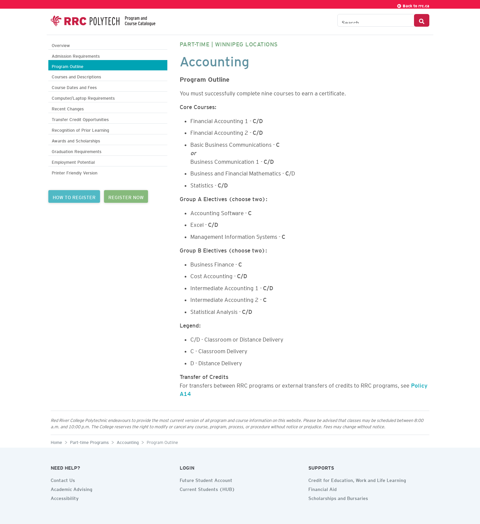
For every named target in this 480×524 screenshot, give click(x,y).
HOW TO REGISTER (74, 196)
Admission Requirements (76, 55)
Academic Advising (71, 488)
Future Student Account (206, 479)
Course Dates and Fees (74, 86)
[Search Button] (421, 20)
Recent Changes (68, 107)
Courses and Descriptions (76, 75)
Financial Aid (322, 488)
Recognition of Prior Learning (80, 129)
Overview (61, 44)
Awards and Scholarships (76, 139)
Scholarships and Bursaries (338, 497)
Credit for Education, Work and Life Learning (357, 479)
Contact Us (63, 479)
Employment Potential (73, 161)
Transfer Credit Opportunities (80, 118)
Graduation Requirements (76, 150)
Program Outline (67, 65)
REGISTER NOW (126, 196)
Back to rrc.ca (413, 4)
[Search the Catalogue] (375, 20)
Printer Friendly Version (74, 171)
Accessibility (65, 497)
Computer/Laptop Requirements (83, 97)
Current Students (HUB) (207, 488)
